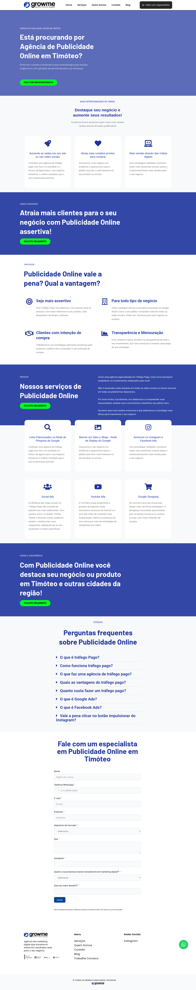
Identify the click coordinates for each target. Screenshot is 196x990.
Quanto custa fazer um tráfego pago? (93, 690)
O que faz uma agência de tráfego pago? (96, 674)
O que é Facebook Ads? (81, 707)
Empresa (58, 811)
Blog (128, 4)
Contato (116, 4)
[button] (98, 657)
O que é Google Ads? (78, 699)
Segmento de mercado (65, 825)
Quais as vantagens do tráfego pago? (93, 682)
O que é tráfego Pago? (79, 657)
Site (56, 839)
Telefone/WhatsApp (64, 784)
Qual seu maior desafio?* (66, 885)
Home (69, 4)
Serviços (81, 4)
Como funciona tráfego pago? (86, 665)
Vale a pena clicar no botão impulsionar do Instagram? (96, 717)
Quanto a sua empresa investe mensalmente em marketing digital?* (86, 871)
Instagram (59, 858)
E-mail (57, 798)
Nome (57, 771)
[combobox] (57, 791)
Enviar (60, 900)
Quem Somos (99, 4)
